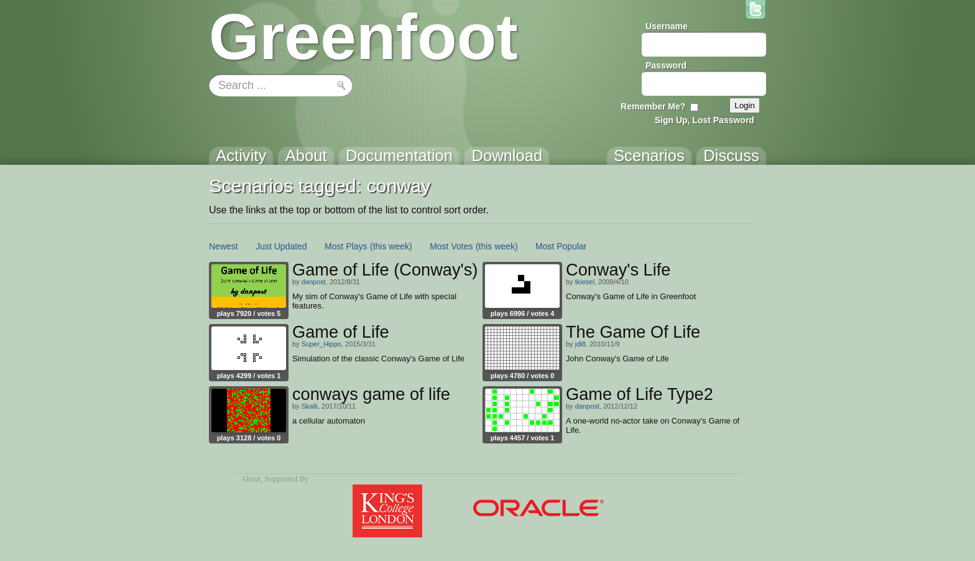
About (251, 479)
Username (666, 26)
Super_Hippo (321, 344)
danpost (314, 281)
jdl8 (580, 344)
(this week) (391, 246)
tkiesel (584, 281)
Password (665, 65)
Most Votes (451, 246)
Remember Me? (653, 106)
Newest (223, 246)
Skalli (310, 406)
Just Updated (281, 246)
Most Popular (560, 246)
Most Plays (346, 246)
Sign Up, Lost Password (704, 120)
